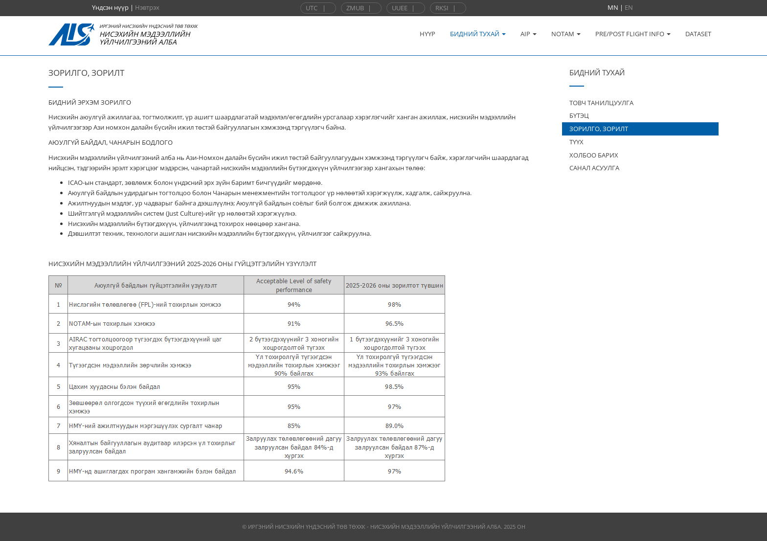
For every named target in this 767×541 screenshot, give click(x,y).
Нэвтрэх (147, 7)
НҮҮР (427, 33)
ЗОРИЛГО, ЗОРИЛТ (598, 128)
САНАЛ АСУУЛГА (594, 167)
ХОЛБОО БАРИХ (593, 155)
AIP (528, 33)
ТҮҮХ (576, 141)
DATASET (698, 33)
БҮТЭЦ (579, 115)
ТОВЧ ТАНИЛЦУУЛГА (601, 102)
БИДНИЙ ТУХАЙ (478, 33)
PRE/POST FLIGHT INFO (633, 33)
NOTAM (566, 33)
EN (629, 7)
